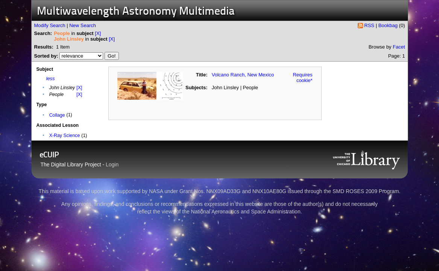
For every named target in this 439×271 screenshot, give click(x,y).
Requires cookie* (302, 77)
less (50, 78)
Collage (57, 115)
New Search (82, 25)
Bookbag (388, 25)
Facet (399, 47)
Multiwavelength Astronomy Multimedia (136, 12)
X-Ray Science (64, 135)
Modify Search (49, 25)
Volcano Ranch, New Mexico (243, 75)
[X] (98, 33)
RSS (369, 25)
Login (112, 164)
